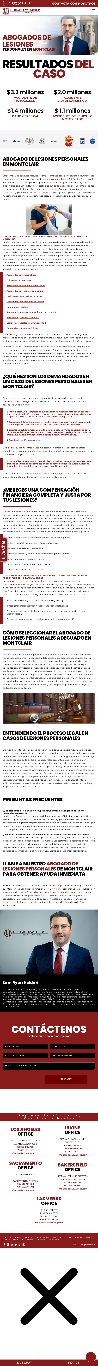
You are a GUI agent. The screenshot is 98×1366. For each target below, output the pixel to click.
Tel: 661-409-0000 (72, 1182)
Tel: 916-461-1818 (25, 1184)
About (7, 1237)
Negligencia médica (17, 307)
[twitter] (15, 1245)
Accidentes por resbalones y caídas (25, 291)
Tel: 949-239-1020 (73, 1148)
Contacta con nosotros (74, 3)
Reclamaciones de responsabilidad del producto (32, 312)
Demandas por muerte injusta (22, 328)
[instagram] (8, 1245)
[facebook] (4, 1245)
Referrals (45, 1237)
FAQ (61, 1237)
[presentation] (23, 1079)
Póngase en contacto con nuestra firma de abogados (53, 895)
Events (88, 1237)
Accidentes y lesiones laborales (23, 317)
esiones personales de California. (61, 179)
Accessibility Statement (34, 1239)
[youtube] (23, 1245)
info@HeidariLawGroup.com (25, 1153)
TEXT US (73, 1362)
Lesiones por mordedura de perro (24, 296)
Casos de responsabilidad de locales (25, 301)
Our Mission (31, 1237)
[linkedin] (12, 1245)
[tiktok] (19, 1245)
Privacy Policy (12, 1239)
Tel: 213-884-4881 (25, 1147)
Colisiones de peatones (19, 280)
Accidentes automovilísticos (21, 275)
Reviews (79, 1237)
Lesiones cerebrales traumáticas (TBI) (26, 323)
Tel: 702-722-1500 (49, 1216)
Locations (18, 1237)
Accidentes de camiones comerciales (26, 285)
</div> (19, 1355)
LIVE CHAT (24, 1362)
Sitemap (69, 1237)
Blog (54, 1237)
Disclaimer (53, 1239)
